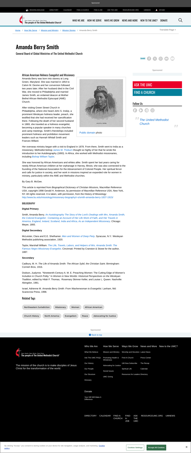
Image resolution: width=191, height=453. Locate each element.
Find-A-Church (83, 10)
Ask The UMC (143, 84)
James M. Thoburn (63, 150)
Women (75, 307)
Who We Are (78, 20)
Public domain (87, 132)
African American (93, 307)
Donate (164, 20)
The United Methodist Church (154, 121)
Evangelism (70, 316)
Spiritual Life (127, 369)
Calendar (67, 10)
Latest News (145, 352)
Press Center (145, 358)
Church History (31, 316)
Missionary (60, 307)
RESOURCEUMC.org (131, 10)
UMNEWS (147, 10)
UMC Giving (108, 377)
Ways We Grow (112, 20)
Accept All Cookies (156, 447)
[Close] (187, 447)
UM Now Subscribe (129, 363)
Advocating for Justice (104, 316)
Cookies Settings (135, 447)
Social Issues (108, 371)
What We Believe (91, 352)
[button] (180, 20)
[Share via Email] (172, 58)
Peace (85, 316)
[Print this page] (166, 59)
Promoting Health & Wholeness (111, 359)
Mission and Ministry (50, 30)
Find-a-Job (98, 10)
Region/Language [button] (35, 10)
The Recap (144, 363)
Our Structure (89, 374)
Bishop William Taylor (43, 156)
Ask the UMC (112, 10)
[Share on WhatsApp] (161, 59)
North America (52, 316)
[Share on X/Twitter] (155, 59)
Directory (53, 10)
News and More (130, 20)
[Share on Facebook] (149, 58)
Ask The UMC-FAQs (92, 358)
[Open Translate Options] (168, 30)
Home (17, 30)
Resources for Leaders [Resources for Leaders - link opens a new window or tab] (131, 374)
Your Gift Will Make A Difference (92, 398)
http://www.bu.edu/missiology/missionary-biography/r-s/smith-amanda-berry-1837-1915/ (67, 197)
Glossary (88, 380)
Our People (89, 369)
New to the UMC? (149, 20)
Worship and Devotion (130, 352)
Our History (89, 363)
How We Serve (94, 20)
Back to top (95, 335)
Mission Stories (68, 30)
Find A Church (144, 92)
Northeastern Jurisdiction (37, 307)
